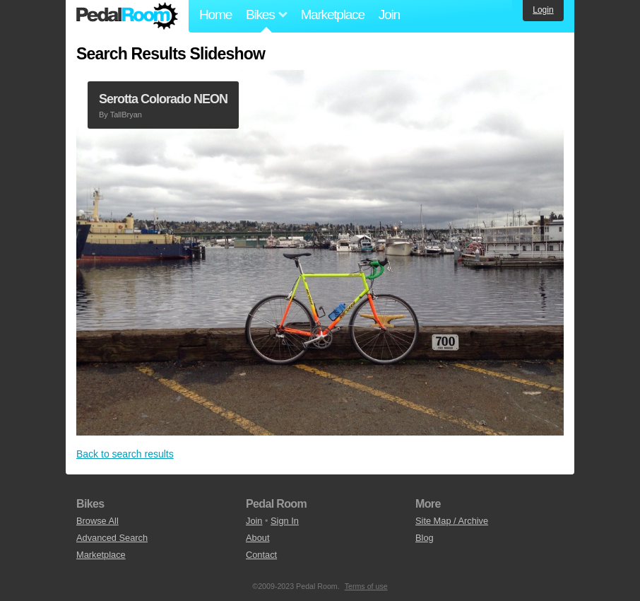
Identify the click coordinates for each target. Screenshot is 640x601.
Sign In (285, 520)
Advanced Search (112, 537)
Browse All (97, 520)
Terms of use (366, 586)
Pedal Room (127, 16)
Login (543, 10)
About (257, 537)
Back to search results (125, 454)
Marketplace (332, 14)
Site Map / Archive (451, 520)
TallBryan (126, 114)
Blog (424, 537)
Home (215, 14)
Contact (261, 554)
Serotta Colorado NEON (163, 99)
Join (389, 14)
